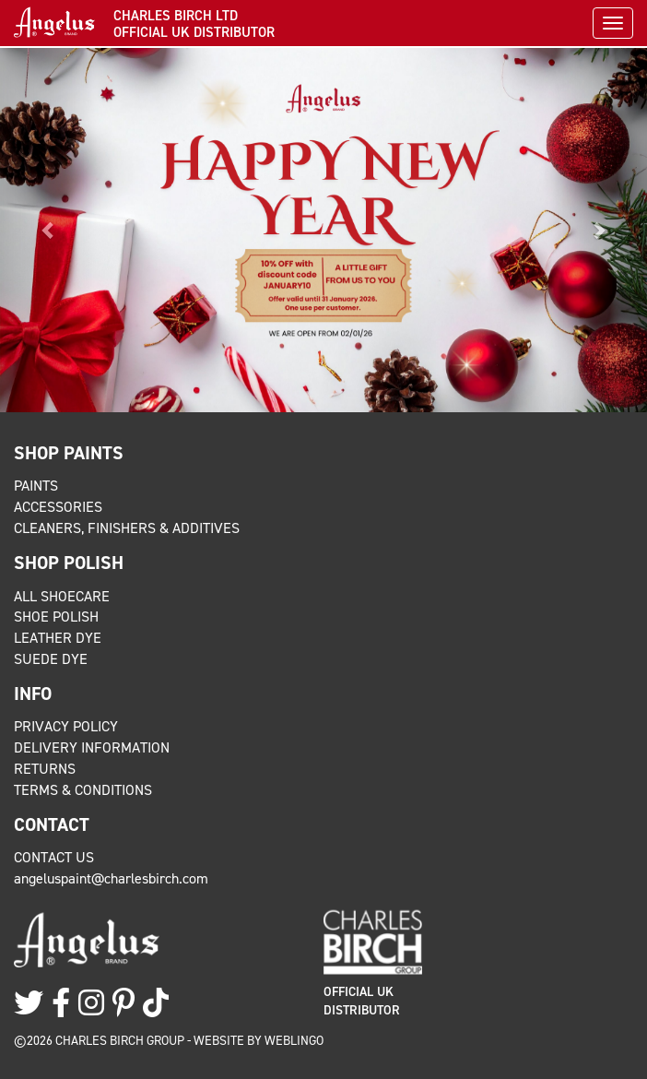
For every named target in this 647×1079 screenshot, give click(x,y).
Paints (36, 485)
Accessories (58, 506)
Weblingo (294, 1040)
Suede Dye (51, 659)
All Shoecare (62, 596)
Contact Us (54, 857)
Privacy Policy (66, 726)
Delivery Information (92, 747)
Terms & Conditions (83, 790)
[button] (48, 230)
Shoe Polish (56, 616)
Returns (45, 768)
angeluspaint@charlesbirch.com (111, 878)
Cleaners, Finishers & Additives (127, 528)
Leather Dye (57, 637)
